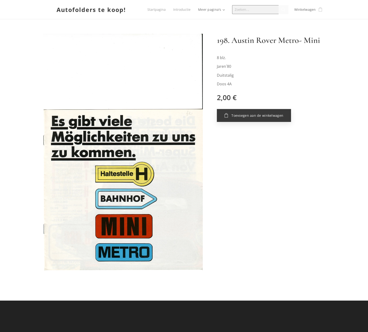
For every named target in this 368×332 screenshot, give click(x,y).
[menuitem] (157, 9)
